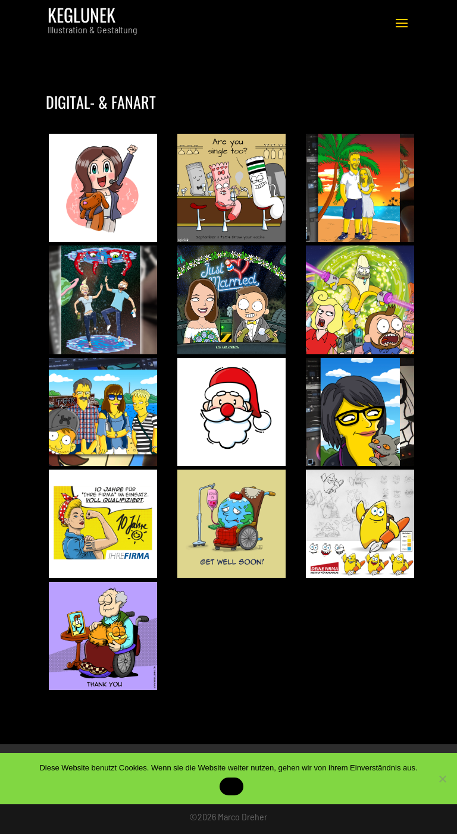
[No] (442, 779)
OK (231, 786)
